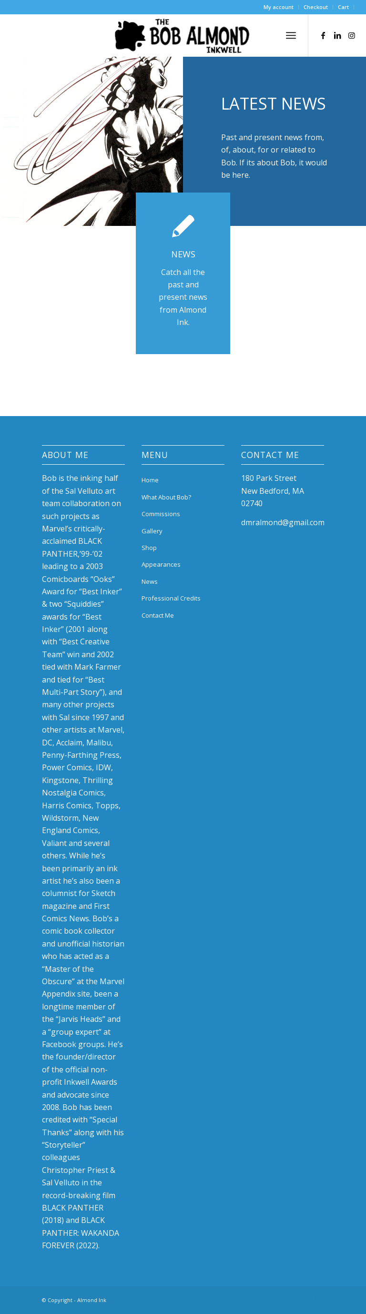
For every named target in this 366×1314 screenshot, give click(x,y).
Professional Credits (171, 598)
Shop (149, 547)
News (150, 581)
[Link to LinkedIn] (337, 35)
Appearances (161, 564)
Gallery (152, 531)
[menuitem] (279, 7)
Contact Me (158, 615)
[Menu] (291, 35)
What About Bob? (166, 497)
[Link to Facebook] (323, 35)
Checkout (316, 6)
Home (150, 480)
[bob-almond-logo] (183, 38)
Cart (343, 6)
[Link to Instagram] (352, 35)
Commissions (161, 513)
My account (279, 6)
